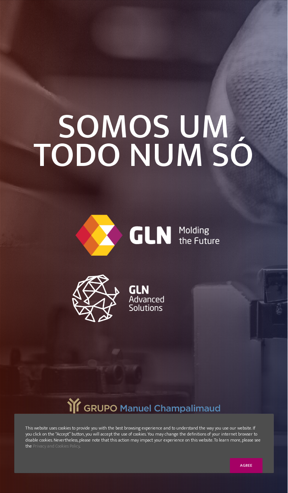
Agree (246, 465)
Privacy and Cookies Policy (56, 446)
